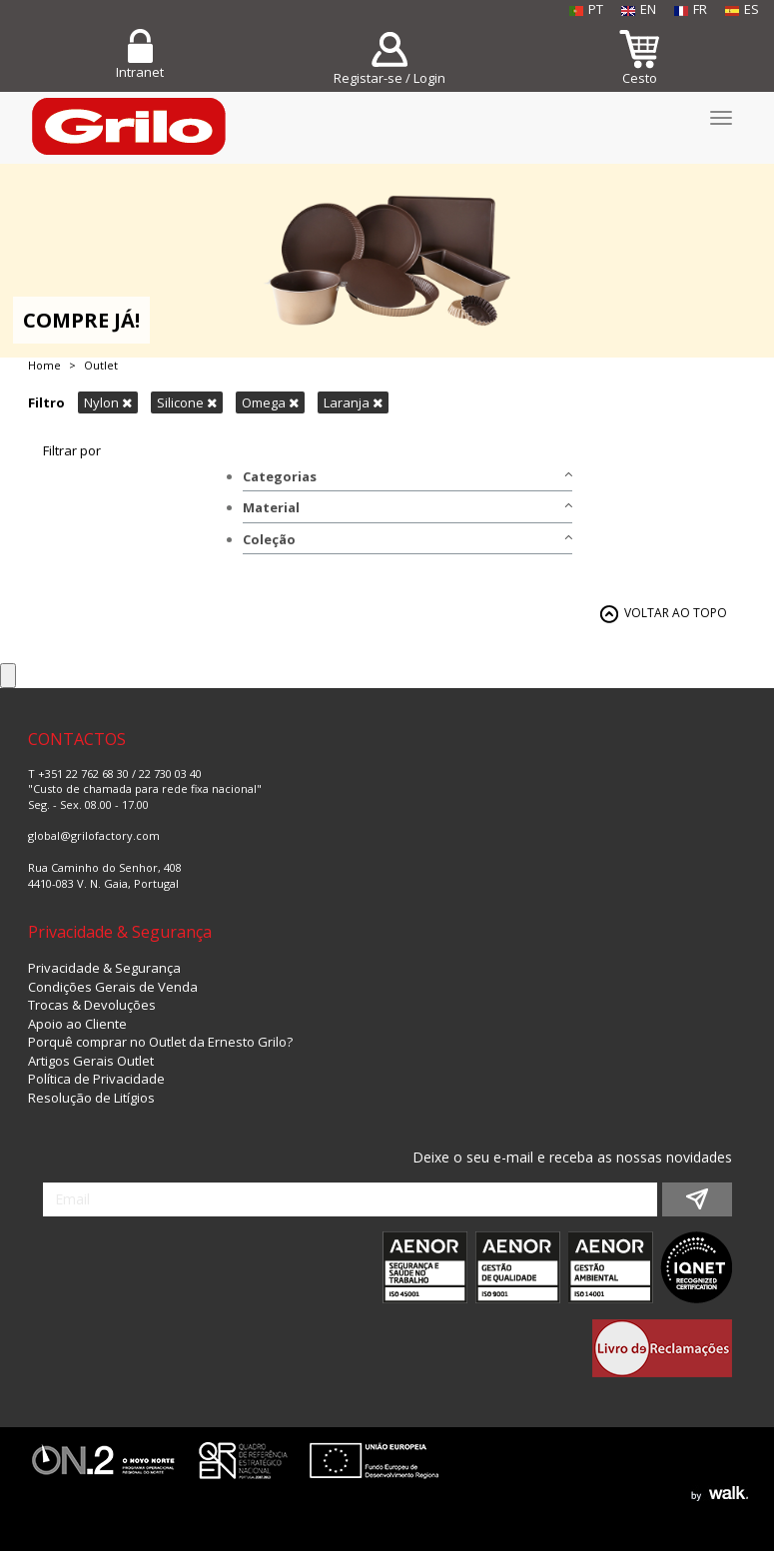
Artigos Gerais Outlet (91, 1061)
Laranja (353, 402)
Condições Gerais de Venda (113, 987)
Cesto (639, 78)
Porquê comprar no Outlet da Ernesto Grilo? (160, 1042)
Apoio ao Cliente (77, 1024)
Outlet (101, 365)
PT (586, 9)
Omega (270, 402)
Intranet (140, 72)
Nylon (108, 402)
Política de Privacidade (96, 1079)
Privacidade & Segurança (104, 968)
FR (690, 9)
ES (742, 9)
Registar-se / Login (389, 78)
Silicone (187, 402)
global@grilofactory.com (94, 835)
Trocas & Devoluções (92, 1005)
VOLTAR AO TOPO (675, 612)
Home (44, 365)
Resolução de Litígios (91, 1098)
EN (638, 9)
